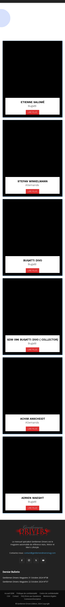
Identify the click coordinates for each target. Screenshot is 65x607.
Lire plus (32, 112)
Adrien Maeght (32, 497)
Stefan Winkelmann (33, 181)
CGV (8, 596)
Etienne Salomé (32, 102)
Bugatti (32, 106)
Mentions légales (49, 596)
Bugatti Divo (32, 260)
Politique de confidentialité (27, 593)
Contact (16, 596)
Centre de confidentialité (49, 593)
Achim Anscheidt (32, 418)
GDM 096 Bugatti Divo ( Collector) (32, 339)
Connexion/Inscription (32, 599)
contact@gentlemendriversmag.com (40, 553)
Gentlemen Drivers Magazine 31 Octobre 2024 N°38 (25, 577)
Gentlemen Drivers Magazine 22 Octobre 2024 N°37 (25, 581)
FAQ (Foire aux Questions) (31, 596)
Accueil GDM (9, 593)
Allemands (32, 185)
